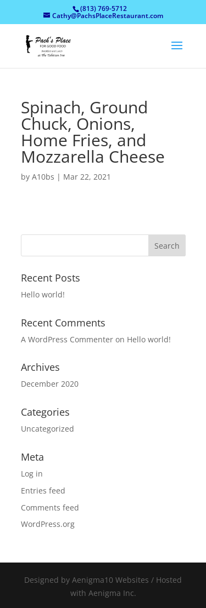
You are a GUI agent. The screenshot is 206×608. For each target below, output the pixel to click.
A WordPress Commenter (67, 339)
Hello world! (43, 294)
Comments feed (50, 507)
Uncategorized (47, 428)
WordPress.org (48, 524)
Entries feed (43, 490)
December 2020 (50, 383)
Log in (32, 473)
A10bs (43, 176)
